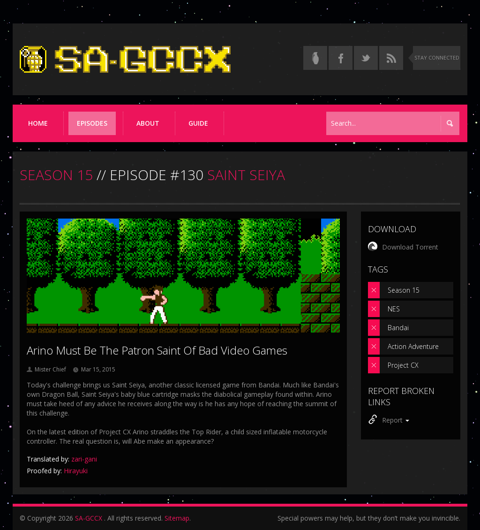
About (147, 123)
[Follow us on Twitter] (366, 58)
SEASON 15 (56, 174)
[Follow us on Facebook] (340, 58)
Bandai (398, 327)
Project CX (403, 365)
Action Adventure (413, 346)
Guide (198, 123)
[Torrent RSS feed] (391, 58)
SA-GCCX (88, 518)
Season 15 (404, 290)
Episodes (92, 123)
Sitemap (177, 518)
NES (394, 308)
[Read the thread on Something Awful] (315, 58)
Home (38, 123)
